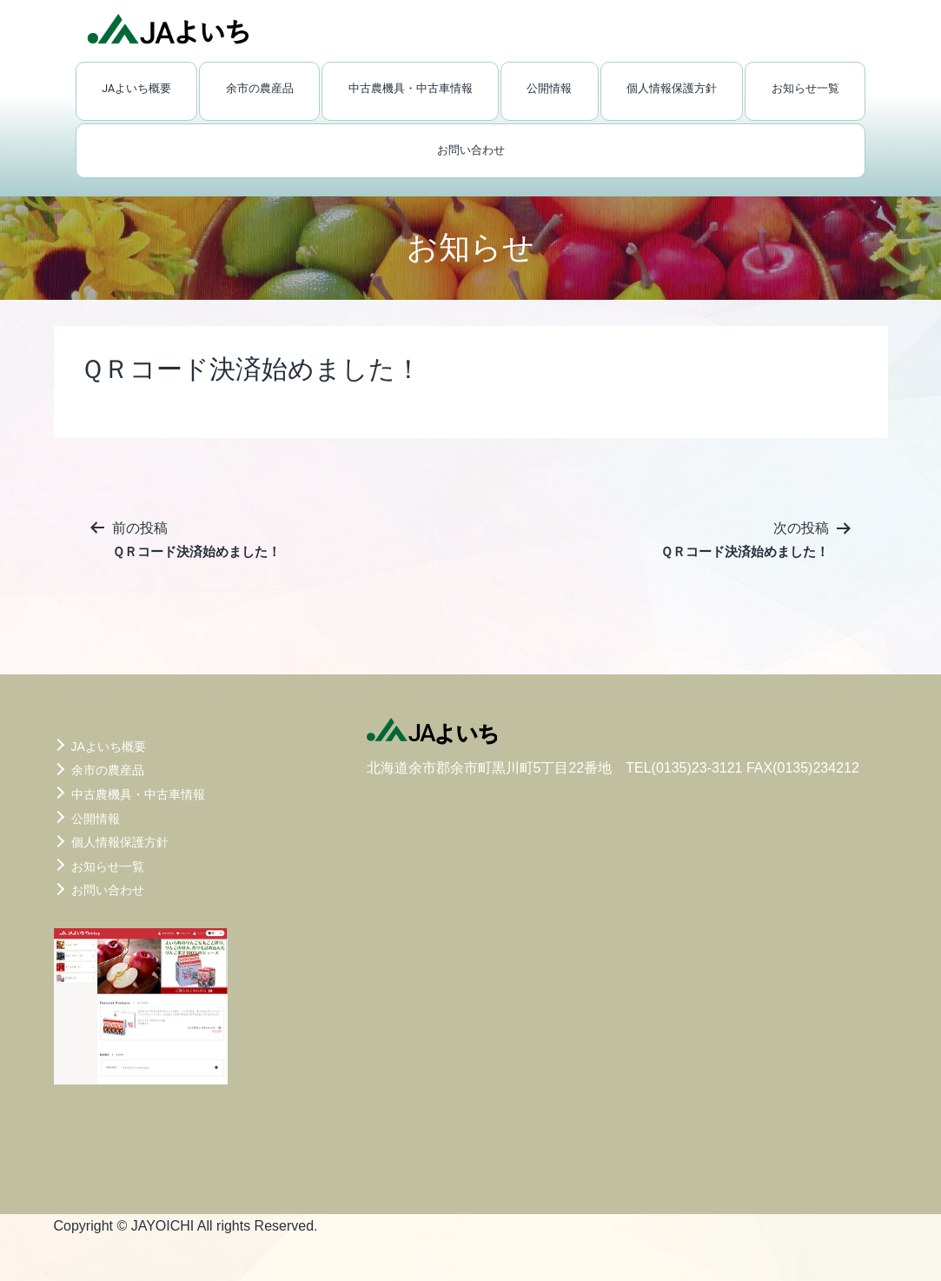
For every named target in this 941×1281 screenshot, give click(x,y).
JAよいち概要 (136, 88)
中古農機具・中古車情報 (410, 88)
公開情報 (549, 88)
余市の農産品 (260, 88)
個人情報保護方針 (671, 88)
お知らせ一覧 (805, 88)
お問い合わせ (471, 149)
